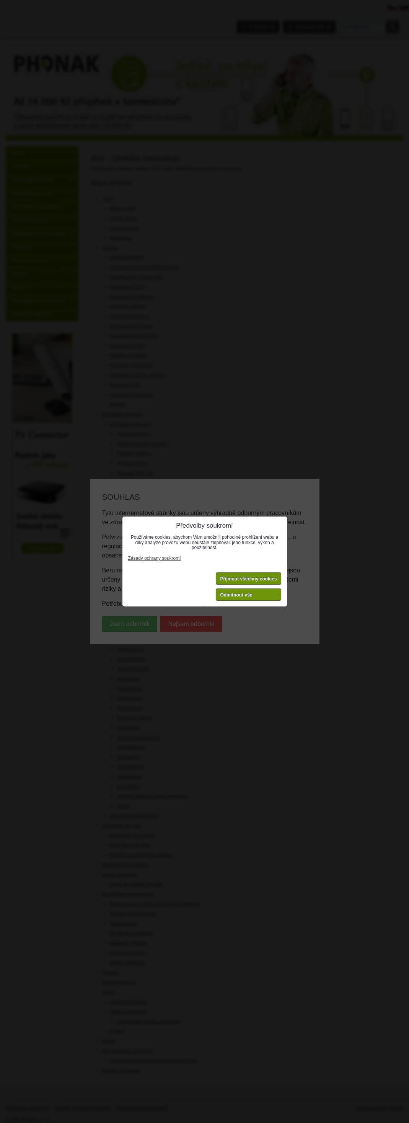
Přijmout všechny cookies (248, 579)
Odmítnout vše (236, 595)
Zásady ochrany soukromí (154, 558)
